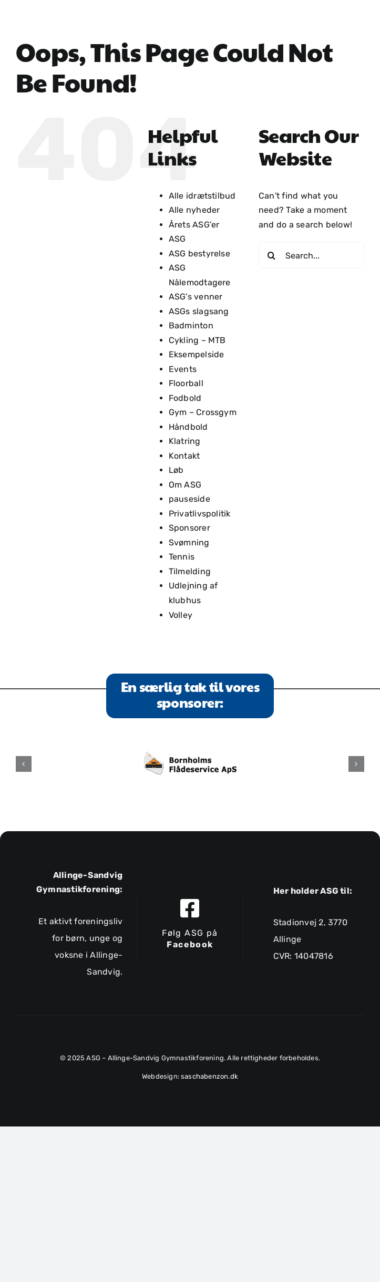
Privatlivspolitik (200, 514)
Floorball (186, 383)
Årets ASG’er (194, 225)
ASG (177, 239)
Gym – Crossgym (203, 412)
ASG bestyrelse (199, 254)
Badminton (191, 325)
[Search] (272, 255)
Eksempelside (196, 354)
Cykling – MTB (197, 340)
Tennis (181, 557)
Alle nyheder (194, 210)
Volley (180, 615)
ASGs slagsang (199, 311)
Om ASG (185, 485)
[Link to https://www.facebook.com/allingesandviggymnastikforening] (189, 908)
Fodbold (185, 398)
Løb (176, 470)
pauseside (189, 499)
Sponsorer (189, 528)
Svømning (189, 542)
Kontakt (184, 456)
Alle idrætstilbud (202, 196)
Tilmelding (190, 571)
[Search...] (311, 255)
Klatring (185, 441)
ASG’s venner (196, 297)
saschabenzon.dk (209, 1076)
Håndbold (188, 427)
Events (183, 369)
